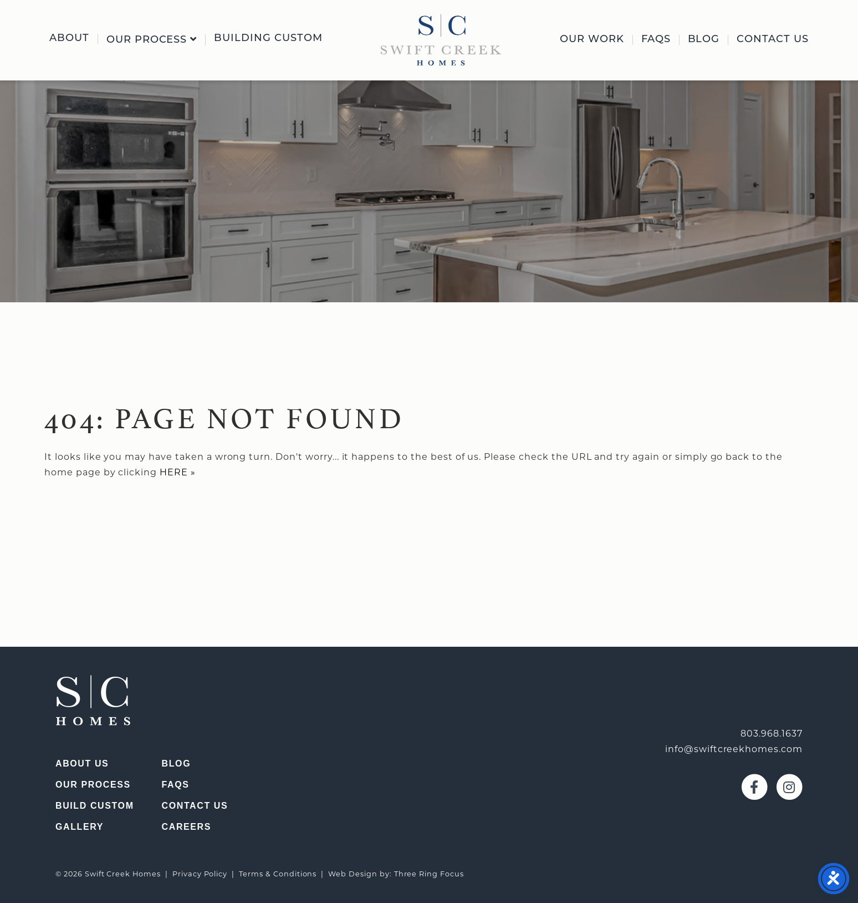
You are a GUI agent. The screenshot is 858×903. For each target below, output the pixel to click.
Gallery (79, 826)
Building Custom (268, 39)
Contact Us (773, 40)
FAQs (656, 40)
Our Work (592, 40)
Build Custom (94, 805)
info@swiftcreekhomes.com (734, 749)
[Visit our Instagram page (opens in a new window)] (786, 786)
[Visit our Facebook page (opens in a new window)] (753, 786)
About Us (82, 763)
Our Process (151, 39)
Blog (704, 40)
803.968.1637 (771, 733)
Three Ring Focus (429, 874)
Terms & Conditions (277, 874)
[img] (441, 39)
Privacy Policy (199, 874)
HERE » (178, 472)
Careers (186, 826)
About (69, 39)
